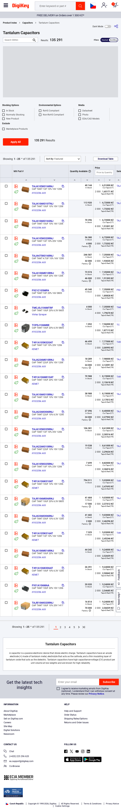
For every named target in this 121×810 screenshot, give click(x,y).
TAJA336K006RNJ (42, 515)
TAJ (119, 185)
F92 (118, 290)
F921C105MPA (40, 290)
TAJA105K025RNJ (42, 463)
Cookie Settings (62, 806)
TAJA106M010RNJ (43, 273)
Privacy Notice (96, 693)
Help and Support (72, 711)
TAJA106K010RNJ (42, 394)
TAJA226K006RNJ (42, 411)
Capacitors (27, 23)
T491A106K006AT (42, 568)
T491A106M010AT (43, 377)
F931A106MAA (40, 585)
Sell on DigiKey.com (13, 718)
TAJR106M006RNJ (43, 498)
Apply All (16, 141)
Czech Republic (15, 804)
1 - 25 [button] (17, 158)
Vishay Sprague (39, 314)
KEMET (35, 349)
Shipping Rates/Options (75, 718)
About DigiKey (11, 711)
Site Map (8, 726)
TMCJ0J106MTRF (42, 307)
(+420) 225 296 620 (16, 756)
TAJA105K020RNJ (42, 238)
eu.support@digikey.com (19, 761)
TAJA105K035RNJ (42, 429)
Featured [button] (54, 159)
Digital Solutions (12, 730)
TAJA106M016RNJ (43, 550)
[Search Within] (17, 39)
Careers (7, 722)
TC (118, 324)
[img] (20, 6)
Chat (9, 751)
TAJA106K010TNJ (42, 203)
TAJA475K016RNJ (42, 255)
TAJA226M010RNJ (43, 359)
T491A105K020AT (42, 342)
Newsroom (9, 734)
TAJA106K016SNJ (42, 221)
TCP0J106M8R (40, 325)
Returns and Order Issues (76, 722)
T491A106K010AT (42, 481)
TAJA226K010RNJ (42, 446)
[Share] (116, 26)
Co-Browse (12, 766)
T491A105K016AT (42, 533)
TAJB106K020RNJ (42, 602)
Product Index (10, 23)
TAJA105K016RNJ (42, 186)
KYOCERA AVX (39, 193)
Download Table (105, 159)
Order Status (70, 715)
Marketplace (10, 715)
